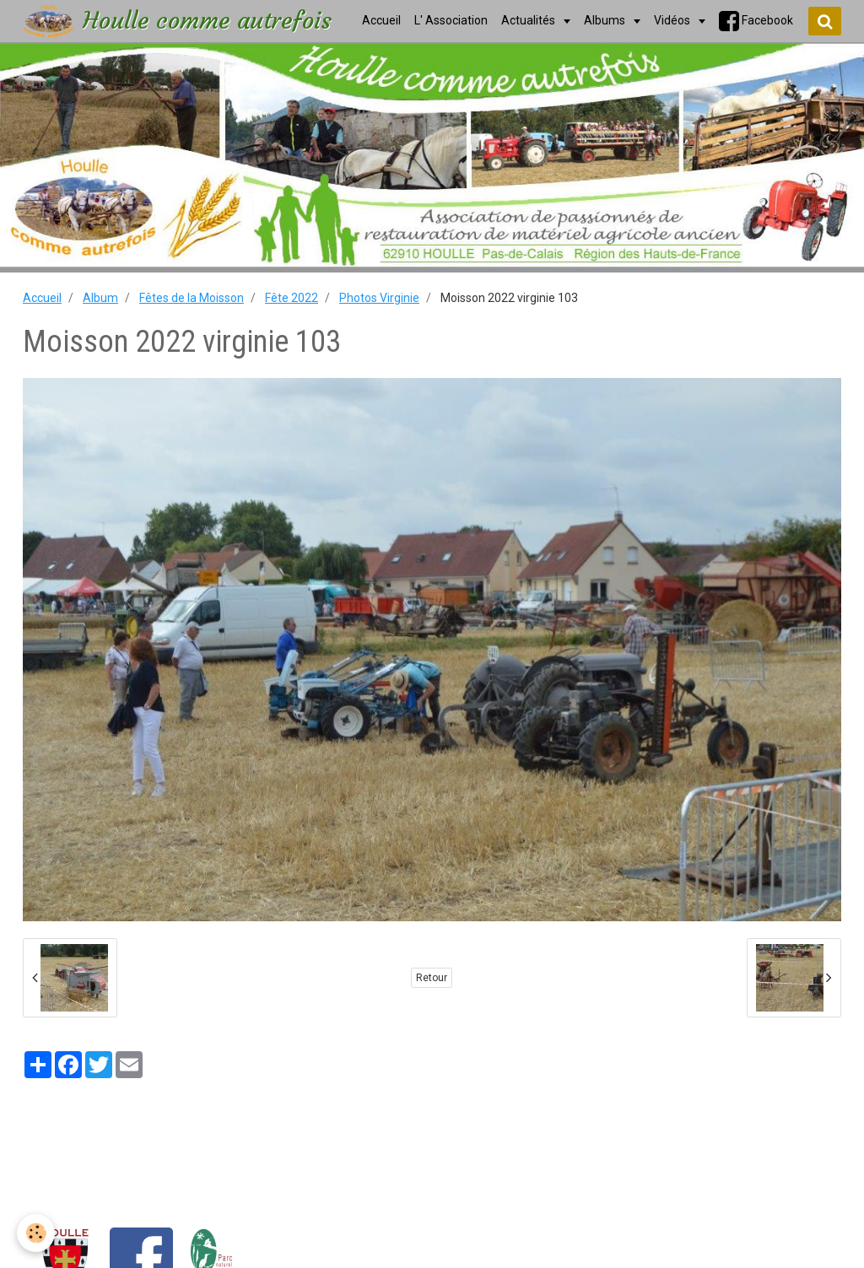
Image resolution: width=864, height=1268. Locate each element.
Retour (431, 978)
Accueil (42, 298)
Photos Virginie (379, 298)
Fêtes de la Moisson (191, 298)
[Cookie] (36, 1233)
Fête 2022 (291, 298)
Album (100, 298)
